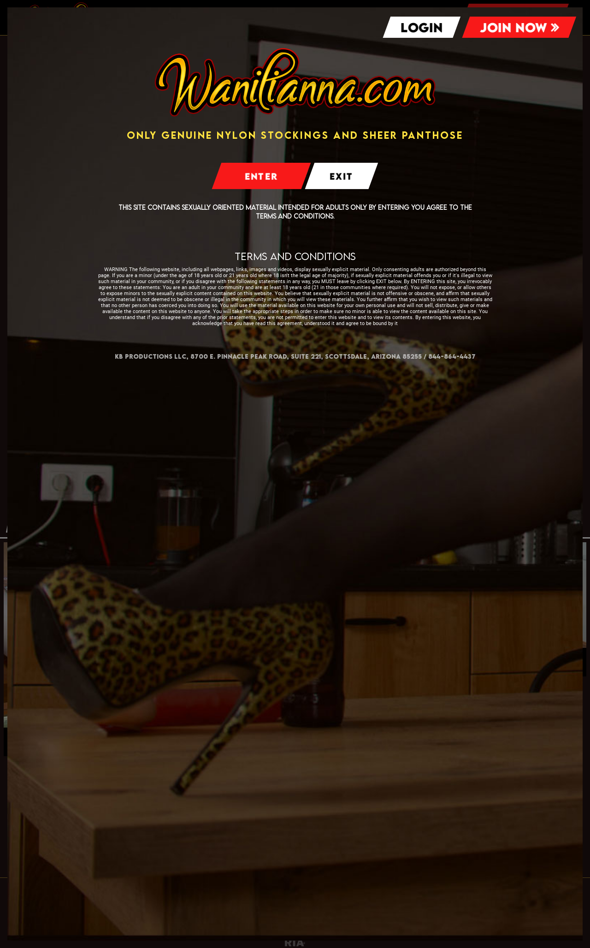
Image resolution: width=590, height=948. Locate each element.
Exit (342, 176)
